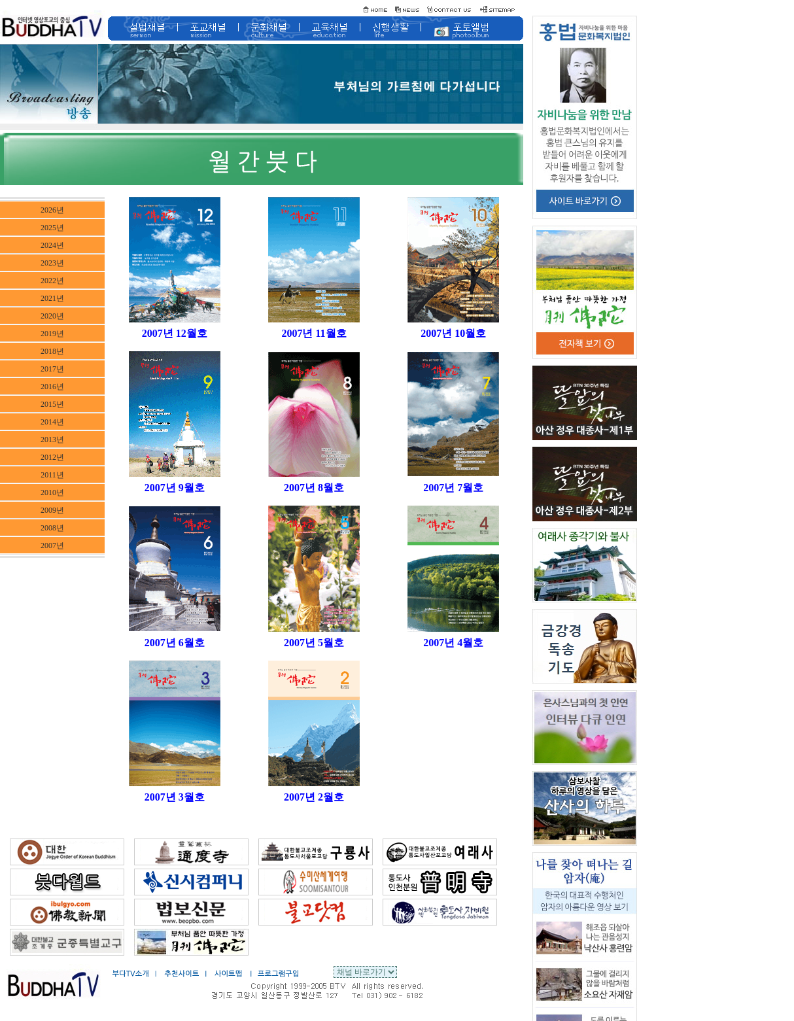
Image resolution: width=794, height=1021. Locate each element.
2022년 (52, 280)
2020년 (52, 315)
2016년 (52, 386)
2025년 (52, 227)
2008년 (52, 527)
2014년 (52, 421)
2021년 (52, 298)
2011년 (52, 474)
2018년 (52, 351)
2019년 (52, 333)
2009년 (52, 510)
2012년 (52, 457)
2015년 (52, 404)
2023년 (52, 263)
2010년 (52, 492)
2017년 (52, 368)
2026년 (52, 210)
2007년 (52, 545)
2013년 (52, 439)
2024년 (52, 245)
